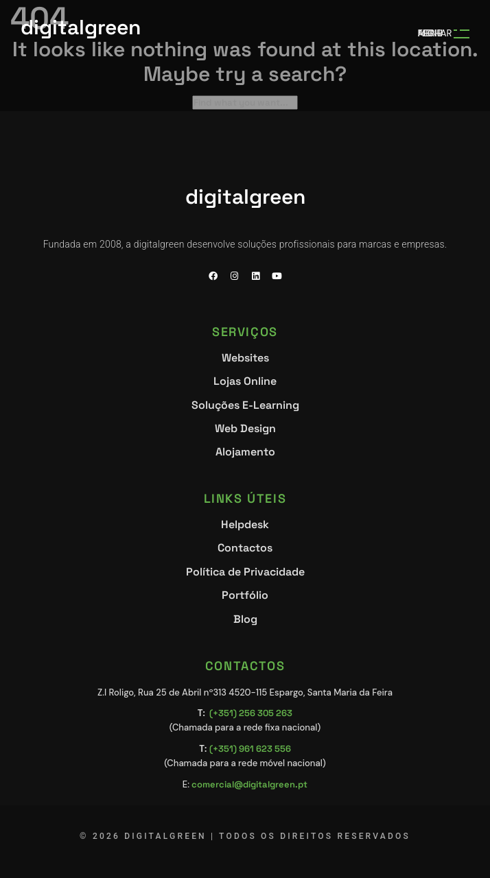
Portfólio (245, 595)
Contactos (245, 548)
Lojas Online (245, 381)
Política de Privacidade (245, 572)
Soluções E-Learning (245, 405)
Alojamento (245, 452)
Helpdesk (245, 525)
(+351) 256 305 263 (250, 713)
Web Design (245, 428)
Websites (245, 358)
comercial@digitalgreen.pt (249, 784)
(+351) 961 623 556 (250, 749)
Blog (245, 619)
